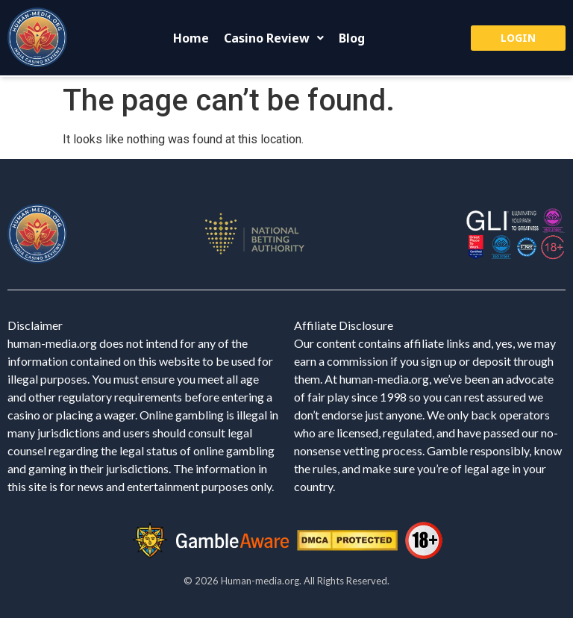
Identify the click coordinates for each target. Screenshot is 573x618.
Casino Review (274, 38)
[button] (273, 38)
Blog (352, 38)
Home (191, 38)
